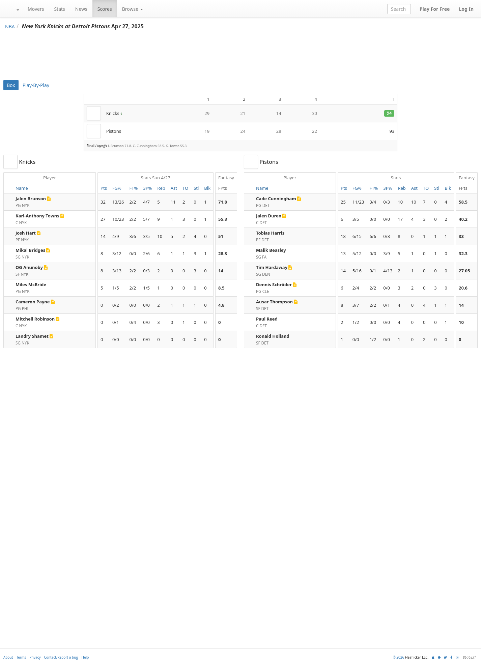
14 (220, 271)
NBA (10, 26)
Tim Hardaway (271, 267)
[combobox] (399, 9)
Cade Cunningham (276, 198)
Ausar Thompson (274, 302)
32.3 (463, 253)
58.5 (463, 202)
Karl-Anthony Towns (37, 216)
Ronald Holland (272, 336)
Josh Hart (26, 233)
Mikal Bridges (30, 250)
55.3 (222, 219)
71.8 (222, 202)
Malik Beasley (271, 250)
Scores (104, 9)
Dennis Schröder (274, 284)
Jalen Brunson (31, 198)
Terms (21, 657)
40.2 (463, 219)
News (81, 9)
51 (220, 236)
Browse (132, 9)
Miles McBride (31, 284)
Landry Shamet (32, 336)
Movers (36, 9)
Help (85, 657)
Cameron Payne (33, 302)
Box (11, 85)
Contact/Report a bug (61, 657)
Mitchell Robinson (35, 319)
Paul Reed (267, 319)
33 (461, 236)
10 (461, 322)
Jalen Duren (268, 216)
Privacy (34, 657)
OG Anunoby (29, 267)
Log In (466, 9)
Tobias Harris (270, 233)
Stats (59, 9)
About (8, 657)
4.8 (221, 305)
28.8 (222, 253)
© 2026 (398, 657)
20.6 (463, 288)
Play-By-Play (36, 85)
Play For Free (435, 9)
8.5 (221, 288)
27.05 (464, 271)
